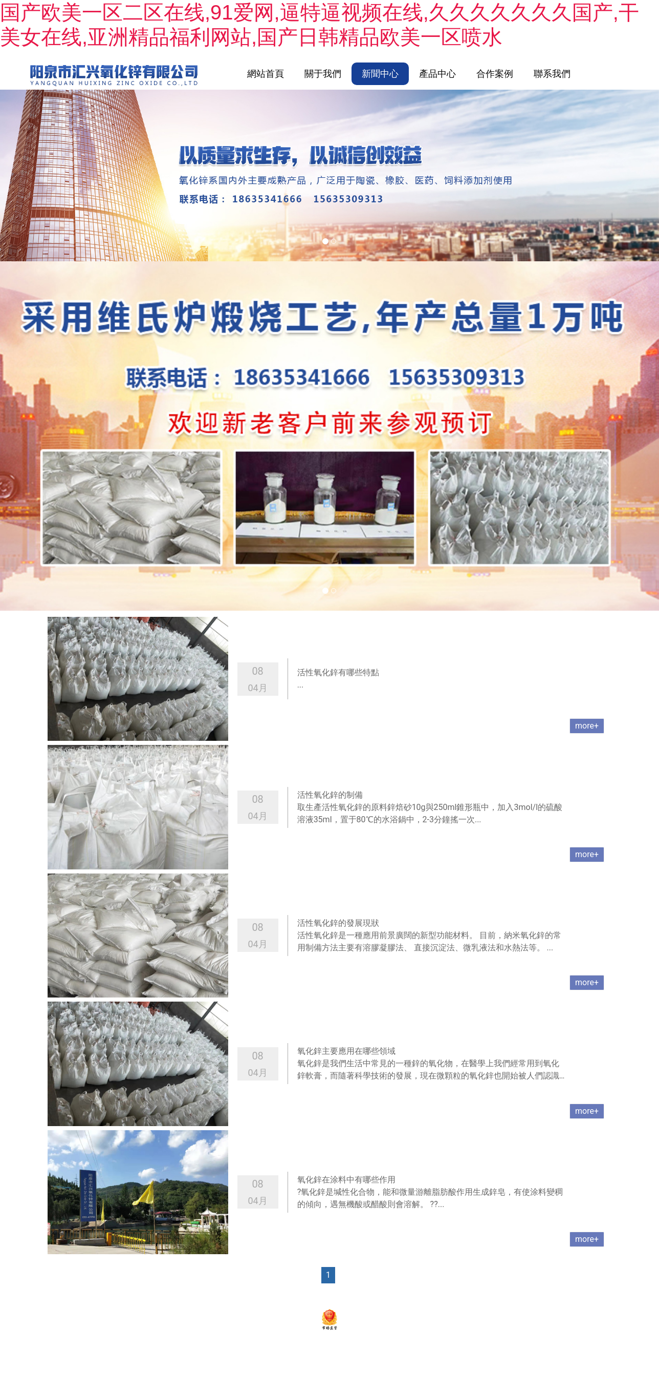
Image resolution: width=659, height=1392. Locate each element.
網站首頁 (265, 73)
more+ (587, 727)
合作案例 (494, 73)
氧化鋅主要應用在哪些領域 (346, 1052)
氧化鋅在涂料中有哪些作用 (346, 1181)
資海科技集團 (459, 1295)
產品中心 (437, 73)
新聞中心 (380, 73)
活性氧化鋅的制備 (330, 795)
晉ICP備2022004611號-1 (346, 1295)
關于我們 (322, 73)
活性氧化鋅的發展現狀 (338, 924)
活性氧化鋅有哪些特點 (338, 673)
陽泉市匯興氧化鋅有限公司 (251, 1295)
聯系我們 (552, 73)
